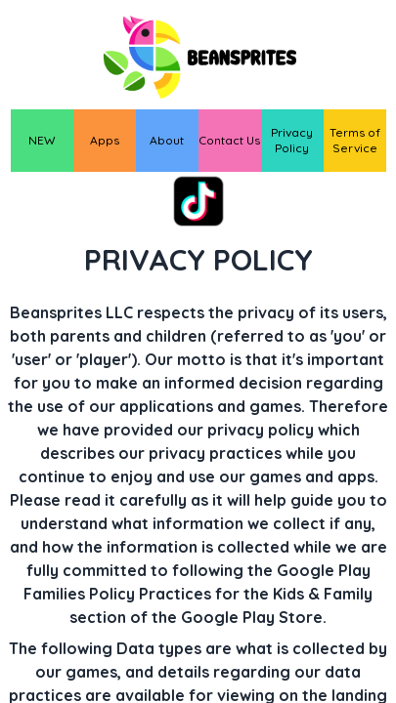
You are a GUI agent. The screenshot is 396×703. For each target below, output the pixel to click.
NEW (42, 140)
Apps (104, 140)
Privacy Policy (292, 140)
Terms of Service (355, 140)
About (167, 140)
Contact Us (229, 140)
